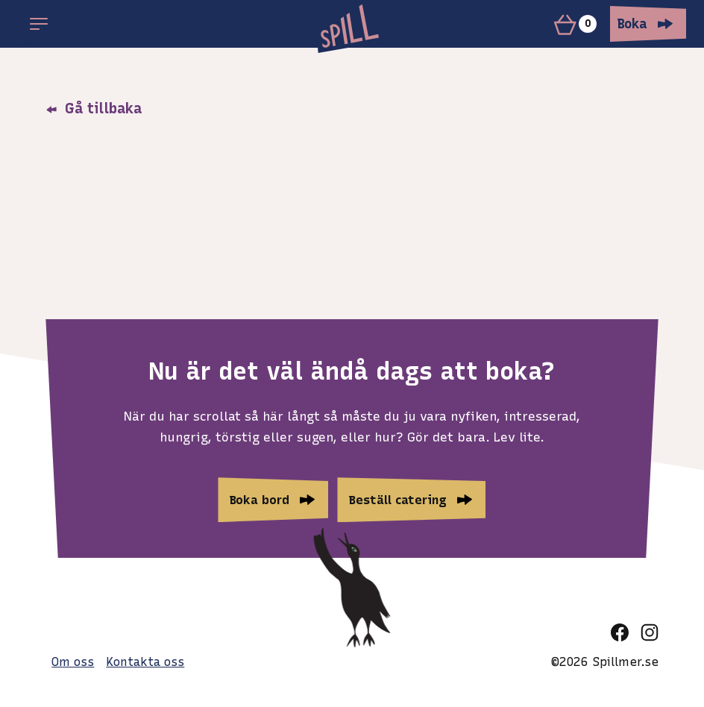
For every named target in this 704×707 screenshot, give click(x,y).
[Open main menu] (39, 24)
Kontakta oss (145, 662)
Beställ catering (398, 499)
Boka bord (259, 499)
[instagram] (649, 632)
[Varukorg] (577, 24)
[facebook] (620, 632)
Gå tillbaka (93, 108)
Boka (632, 24)
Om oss (72, 662)
